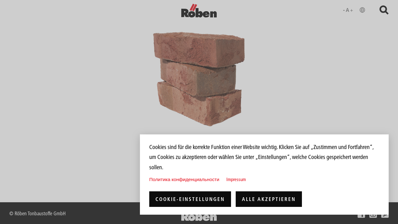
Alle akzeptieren (269, 199)
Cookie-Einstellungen (190, 199)
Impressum (236, 179)
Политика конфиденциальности (184, 179)
